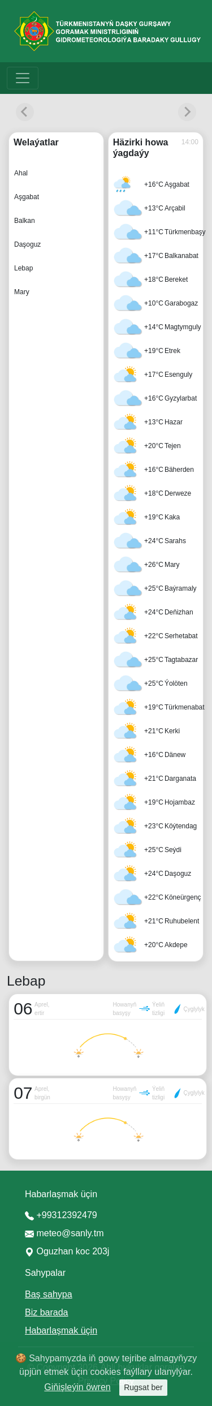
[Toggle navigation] (22, 78)
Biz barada (46, 1312)
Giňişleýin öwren (77, 1387)
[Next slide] (187, 112)
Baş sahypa (48, 1294)
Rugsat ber (143, 1387)
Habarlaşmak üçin (61, 1330)
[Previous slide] (25, 112)
